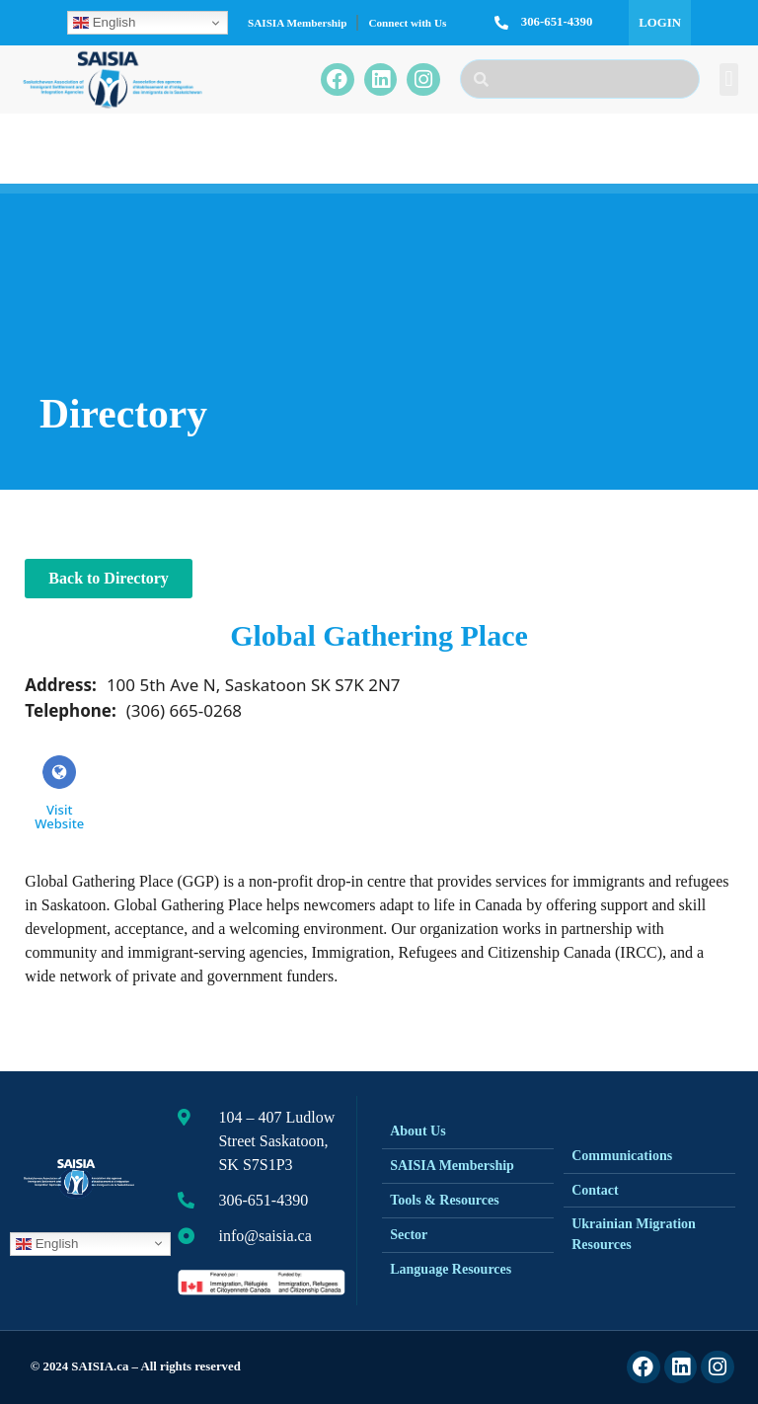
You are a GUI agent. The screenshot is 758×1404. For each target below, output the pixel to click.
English (104, 23)
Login (660, 23)
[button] (729, 79)
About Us (417, 1131)
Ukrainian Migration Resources (633, 1234)
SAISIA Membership (297, 23)
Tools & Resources (444, 1200)
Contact (594, 1190)
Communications (621, 1155)
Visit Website (59, 792)
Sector (408, 1234)
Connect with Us (407, 23)
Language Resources (450, 1269)
